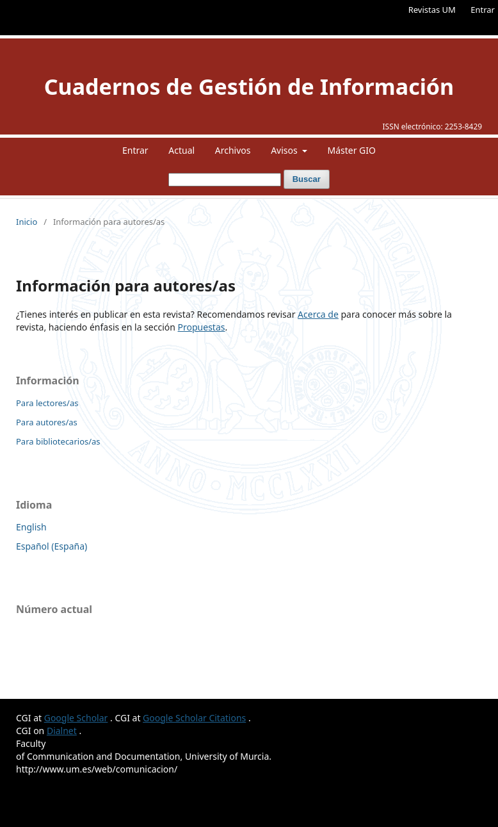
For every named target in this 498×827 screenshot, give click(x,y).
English (31, 527)
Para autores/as (46, 422)
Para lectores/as (47, 403)
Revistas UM (432, 9)
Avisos (285, 150)
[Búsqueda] (224, 179)
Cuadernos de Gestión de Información (249, 86)
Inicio (26, 221)
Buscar (307, 179)
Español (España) (51, 546)
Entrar (482, 9)
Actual (181, 150)
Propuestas (201, 327)
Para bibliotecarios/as (58, 441)
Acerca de (318, 314)
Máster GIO (351, 150)
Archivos (233, 150)
